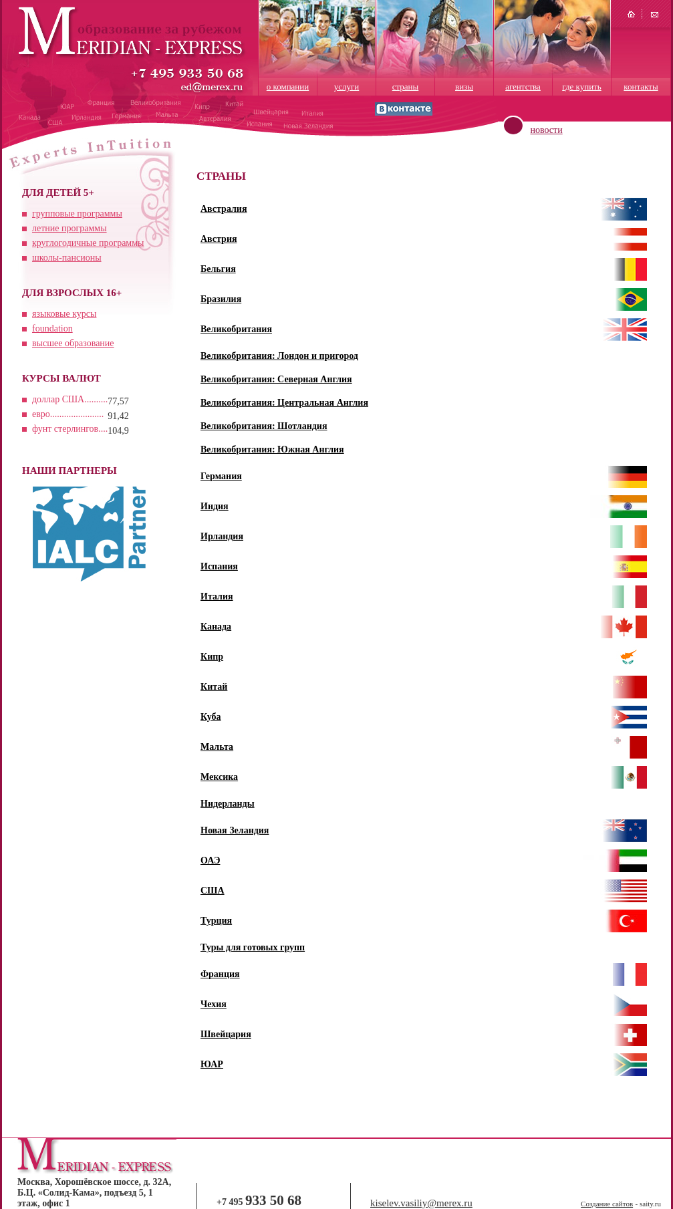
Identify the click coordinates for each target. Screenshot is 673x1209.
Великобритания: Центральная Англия (284, 403)
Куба (210, 717)
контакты (641, 87)
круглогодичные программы (88, 243)
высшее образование (73, 343)
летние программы (69, 228)
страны (405, 87)
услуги (347, 87)
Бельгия (218, 269)
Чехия (213, 1004)
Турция (216, 921)
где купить (581, 87)
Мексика (219, 777)
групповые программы (77, 214)
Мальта (216, 747)
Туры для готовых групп (252, 947)
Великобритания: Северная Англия (276, 379)
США (212, 891)
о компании (288, 87)
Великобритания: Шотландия (263, 426)
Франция (220, 974)
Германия (221, 476)
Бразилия (220, 299)
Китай (213, 687)
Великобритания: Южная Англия (272, 449)
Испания (219, 566)
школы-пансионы (67, 258)
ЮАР (211, 1064)
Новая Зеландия (234, 830)
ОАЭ (210, 860)
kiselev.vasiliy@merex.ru (421, 1203)
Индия (214, 506)
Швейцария (225, 1034)
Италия (216, 596)
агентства (523, 87)
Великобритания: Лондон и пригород (279, 356)
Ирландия (221, 536)
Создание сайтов (607, 1204)
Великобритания (236, 329)
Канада (215, 627)
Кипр (211, 657)
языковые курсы (64, 314)
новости (547, 130)
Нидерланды (227, 804)
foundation (52, 328)
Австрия (218, 239)
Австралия (223, 209)
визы (464, 87)
